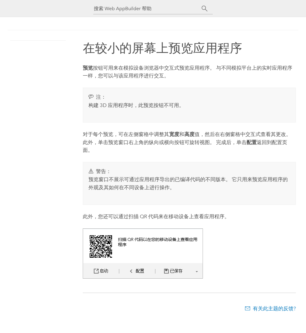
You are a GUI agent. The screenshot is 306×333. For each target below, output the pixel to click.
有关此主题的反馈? (274, 308)
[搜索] (204, 9)
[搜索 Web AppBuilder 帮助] (147, 8)
